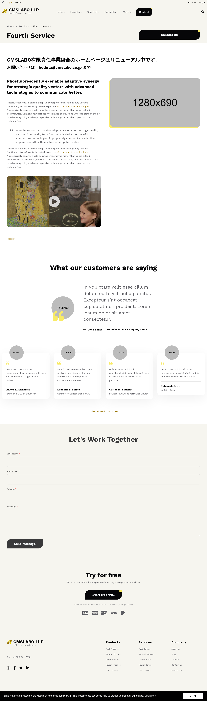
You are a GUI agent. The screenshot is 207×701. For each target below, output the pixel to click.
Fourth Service (146, 665)
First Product (112, 649)
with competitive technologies (73, 106)
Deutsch (19, 2)
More (127, 14)
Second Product (113, 654)
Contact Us (169, 35)
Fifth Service (145, 670)
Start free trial (103, 595)
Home (60, 14)
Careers (175, 659)
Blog (173, 654)
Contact (144, 11)
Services (93, 14)
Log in (202, 2)
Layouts (76, 14)
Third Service (145, 659)
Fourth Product (113, 665)
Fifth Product (112, 670)
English (9, 2)
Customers (176, 670)
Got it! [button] (193, 696)
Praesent (11, 239)
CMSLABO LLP (24, 9)
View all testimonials (102, 411)
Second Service (146, 654)
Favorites (192, 2)
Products (111, 14)
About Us (175, 649)
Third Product (112, 659)
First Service (145, 649)
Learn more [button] (151, 696)
